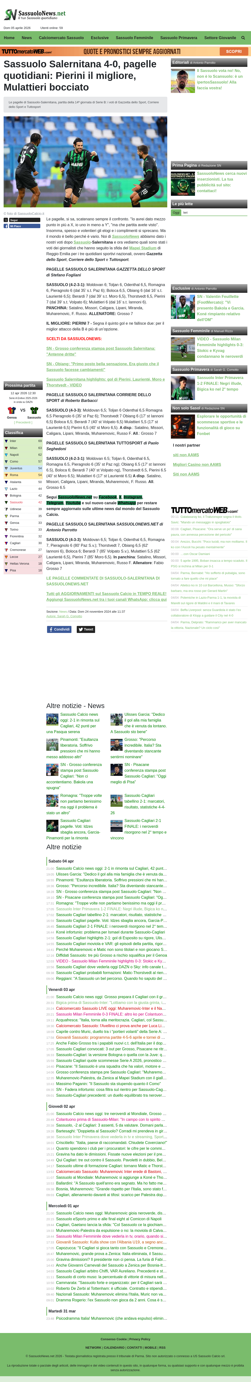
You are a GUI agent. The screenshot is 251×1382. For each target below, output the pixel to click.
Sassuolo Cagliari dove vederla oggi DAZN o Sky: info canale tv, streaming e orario (127, 967)
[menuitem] (243, 38)
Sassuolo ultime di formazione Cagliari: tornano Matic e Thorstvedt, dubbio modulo (126, 1166)
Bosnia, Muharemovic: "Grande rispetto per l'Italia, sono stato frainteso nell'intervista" (129, 1189)
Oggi (176, 212)
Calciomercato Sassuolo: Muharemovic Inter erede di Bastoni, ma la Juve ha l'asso (127, 1172)
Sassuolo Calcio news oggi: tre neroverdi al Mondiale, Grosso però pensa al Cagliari (128, 1114)
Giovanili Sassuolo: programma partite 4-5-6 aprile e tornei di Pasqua (115, 1037)
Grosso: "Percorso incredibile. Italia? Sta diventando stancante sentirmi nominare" (126, 886)
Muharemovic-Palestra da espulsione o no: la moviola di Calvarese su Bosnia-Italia (127, 1230)
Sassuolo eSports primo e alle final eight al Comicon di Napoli (109, 1219)
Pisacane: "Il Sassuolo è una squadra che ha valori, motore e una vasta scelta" (123, 1066)
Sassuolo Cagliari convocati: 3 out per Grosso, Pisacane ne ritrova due (116, 1049)
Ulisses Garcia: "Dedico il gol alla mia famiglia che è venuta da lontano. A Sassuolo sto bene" (135, 874)
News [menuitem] (27, 38)
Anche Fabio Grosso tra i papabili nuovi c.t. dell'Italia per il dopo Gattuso (117, 1043)
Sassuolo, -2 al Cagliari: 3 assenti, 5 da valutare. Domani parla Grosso (116, 1125)
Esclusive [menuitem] (100, 38)
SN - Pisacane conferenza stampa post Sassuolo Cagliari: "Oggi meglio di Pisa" (124, 897)
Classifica (14, 433)
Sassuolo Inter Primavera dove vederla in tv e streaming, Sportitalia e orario (121, 1137)
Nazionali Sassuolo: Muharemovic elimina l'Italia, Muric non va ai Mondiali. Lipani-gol (128, 1294)
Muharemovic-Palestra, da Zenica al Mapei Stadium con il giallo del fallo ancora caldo (129, 1078)
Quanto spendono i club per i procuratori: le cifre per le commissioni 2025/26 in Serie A (130, 1148)
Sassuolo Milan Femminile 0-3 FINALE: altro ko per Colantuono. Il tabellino (120, 1014)
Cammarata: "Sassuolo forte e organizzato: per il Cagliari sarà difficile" (116, 1283)
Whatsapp (127, 503)
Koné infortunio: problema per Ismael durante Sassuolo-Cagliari (110, 932)
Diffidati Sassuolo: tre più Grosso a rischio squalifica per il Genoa (111, 955)
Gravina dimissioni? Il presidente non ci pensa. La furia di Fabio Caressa (118, 1259)
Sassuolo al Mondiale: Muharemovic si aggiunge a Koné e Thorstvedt (115, 1177)
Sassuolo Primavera (190, 369)
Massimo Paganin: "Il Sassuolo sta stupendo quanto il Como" (108, 1084)
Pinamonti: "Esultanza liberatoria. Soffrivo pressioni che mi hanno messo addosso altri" (130, 880)
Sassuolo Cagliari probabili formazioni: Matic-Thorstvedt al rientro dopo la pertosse (126, 973)
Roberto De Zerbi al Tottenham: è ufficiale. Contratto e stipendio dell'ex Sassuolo (125, 1288)
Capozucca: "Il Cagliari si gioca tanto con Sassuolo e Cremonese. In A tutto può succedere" (134, 1248)
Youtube (73, 503)
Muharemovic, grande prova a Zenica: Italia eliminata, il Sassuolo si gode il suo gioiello (130, 1254)
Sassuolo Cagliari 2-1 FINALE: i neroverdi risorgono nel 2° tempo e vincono (120, 926)
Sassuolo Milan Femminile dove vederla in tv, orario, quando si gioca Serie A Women (128, 1236)
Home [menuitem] (9, 38)
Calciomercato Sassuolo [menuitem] (61, 38)
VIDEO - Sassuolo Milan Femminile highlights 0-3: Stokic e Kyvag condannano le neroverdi (134, 961)
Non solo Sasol (186, 408)
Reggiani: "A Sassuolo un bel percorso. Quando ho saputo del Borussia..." (119, 978)
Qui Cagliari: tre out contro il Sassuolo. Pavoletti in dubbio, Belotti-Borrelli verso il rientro (131, 1160)
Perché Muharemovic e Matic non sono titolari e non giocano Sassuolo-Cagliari (123, 949)
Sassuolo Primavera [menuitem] (178, 38)
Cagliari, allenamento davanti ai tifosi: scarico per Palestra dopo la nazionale (121, 1195)
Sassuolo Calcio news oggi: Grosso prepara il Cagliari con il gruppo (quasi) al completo (130, 997)
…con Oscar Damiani (195, 554)
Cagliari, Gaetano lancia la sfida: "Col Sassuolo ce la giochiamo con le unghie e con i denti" (134, 1225)
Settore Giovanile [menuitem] (220, 38)
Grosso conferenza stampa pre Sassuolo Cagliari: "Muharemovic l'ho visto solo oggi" (128, 1072)
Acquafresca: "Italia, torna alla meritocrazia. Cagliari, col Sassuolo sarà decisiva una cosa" (133, 1020)
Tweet (86, 629)
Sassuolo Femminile (191, 331)
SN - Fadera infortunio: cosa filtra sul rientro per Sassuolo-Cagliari (112, 1089)
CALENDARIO (114, 1347)
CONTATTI (134, 1347)
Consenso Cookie (114, 1339)
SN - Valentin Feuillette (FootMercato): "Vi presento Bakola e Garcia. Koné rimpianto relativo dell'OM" (220, 308)
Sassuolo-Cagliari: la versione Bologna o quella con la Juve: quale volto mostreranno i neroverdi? (139, 1055)
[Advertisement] (209, 250)
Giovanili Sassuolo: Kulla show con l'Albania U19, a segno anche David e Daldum (126, 1242)
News (63, 611)
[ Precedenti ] (23, 422)
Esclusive (181, 288)
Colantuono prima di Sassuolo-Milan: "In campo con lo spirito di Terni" (115, 1119)
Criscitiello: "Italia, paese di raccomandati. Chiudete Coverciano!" (111, 1143)
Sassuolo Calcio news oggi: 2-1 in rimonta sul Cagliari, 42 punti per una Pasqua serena (130, 868)
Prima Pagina (184, 165)
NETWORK (93, 1347)
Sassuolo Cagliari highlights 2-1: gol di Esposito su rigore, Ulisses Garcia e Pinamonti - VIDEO (137, 938)
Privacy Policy (139, 1339)
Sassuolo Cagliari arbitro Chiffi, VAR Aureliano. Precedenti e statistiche (116, 1271)
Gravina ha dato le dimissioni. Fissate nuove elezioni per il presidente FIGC (120, 1154)
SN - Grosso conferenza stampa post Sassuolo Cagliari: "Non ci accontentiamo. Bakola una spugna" (74, 776)
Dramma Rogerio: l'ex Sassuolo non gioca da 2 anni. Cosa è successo (116, 1300)
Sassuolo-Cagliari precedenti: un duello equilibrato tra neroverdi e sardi (117, 1095)
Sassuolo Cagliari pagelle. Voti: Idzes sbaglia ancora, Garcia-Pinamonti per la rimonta (129, 921)
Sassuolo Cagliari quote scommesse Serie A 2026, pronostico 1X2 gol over (120, 1061)
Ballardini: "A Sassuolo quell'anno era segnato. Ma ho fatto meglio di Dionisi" (121, 1183)
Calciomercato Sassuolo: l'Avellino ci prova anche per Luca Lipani (112, 1026)
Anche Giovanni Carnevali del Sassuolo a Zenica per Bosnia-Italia (112, 1265)
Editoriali (180, 62)
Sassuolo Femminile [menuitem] (134, 38)
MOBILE (151, 1347)
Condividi (59, 629)
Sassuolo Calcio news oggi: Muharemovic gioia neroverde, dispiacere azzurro (122, 1213)
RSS (162, 1347)
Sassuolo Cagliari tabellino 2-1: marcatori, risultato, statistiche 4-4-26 (115, 915)
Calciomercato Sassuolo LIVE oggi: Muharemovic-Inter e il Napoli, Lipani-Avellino (125, 1008)
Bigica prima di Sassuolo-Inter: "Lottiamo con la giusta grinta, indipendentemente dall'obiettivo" (137, 1003)
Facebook (108, 497)
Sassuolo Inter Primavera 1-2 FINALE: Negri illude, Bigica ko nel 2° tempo (119, 909)
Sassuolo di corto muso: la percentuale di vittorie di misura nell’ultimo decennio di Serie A (132, 1277)
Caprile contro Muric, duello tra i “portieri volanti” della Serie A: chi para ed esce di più (129, 1032)
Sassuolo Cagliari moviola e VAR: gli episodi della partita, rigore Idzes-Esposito (123, 944)
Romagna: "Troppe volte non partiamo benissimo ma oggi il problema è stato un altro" (129, 903)
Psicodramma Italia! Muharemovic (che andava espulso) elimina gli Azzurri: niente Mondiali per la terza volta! (149, 1318)
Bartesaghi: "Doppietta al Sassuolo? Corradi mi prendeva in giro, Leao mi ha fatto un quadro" (135, 1131)
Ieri (185, 212)
